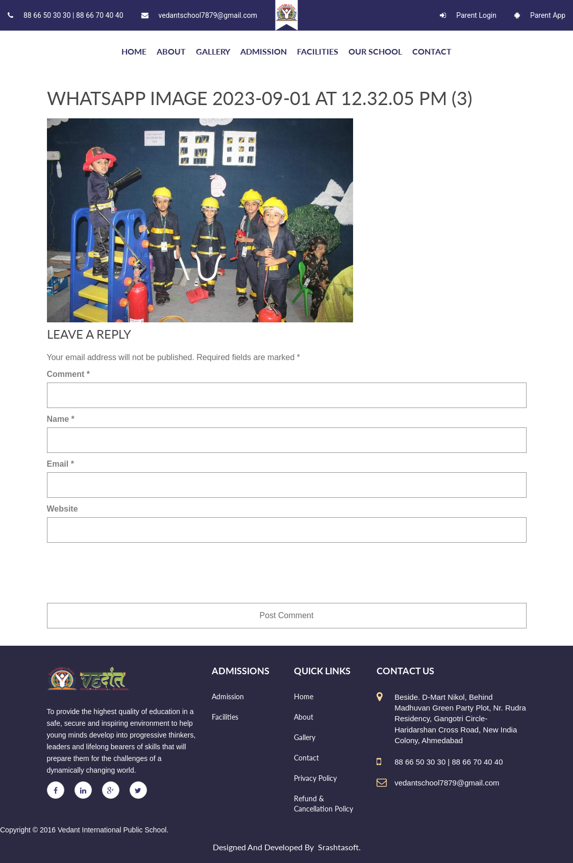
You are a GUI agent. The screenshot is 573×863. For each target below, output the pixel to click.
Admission (263, 51)
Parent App (539, 15)
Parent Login (468, 15)
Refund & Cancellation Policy (323, 803)
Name (60, 419)
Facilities (317, 51)
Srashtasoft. (339, 847)
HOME (133, 51)
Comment (68, 374)
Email (60, 464)
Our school (375, 51)
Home (303, 696)
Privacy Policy (315, 778)
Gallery (213, 51)
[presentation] (124, 573)
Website (62, 508)
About (171, 51)
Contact (432, 51)
